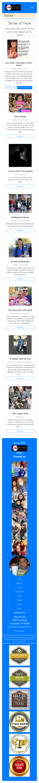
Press (19, 608)
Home (19, 579)
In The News (19, 592)
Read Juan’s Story (11, 87)
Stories (19, 600)
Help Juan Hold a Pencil (24, 88)
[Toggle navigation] (32, 7)
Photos (19, 596)
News (19, 604)
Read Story (20, 136)
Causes (19, 588)
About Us (19, 583)
